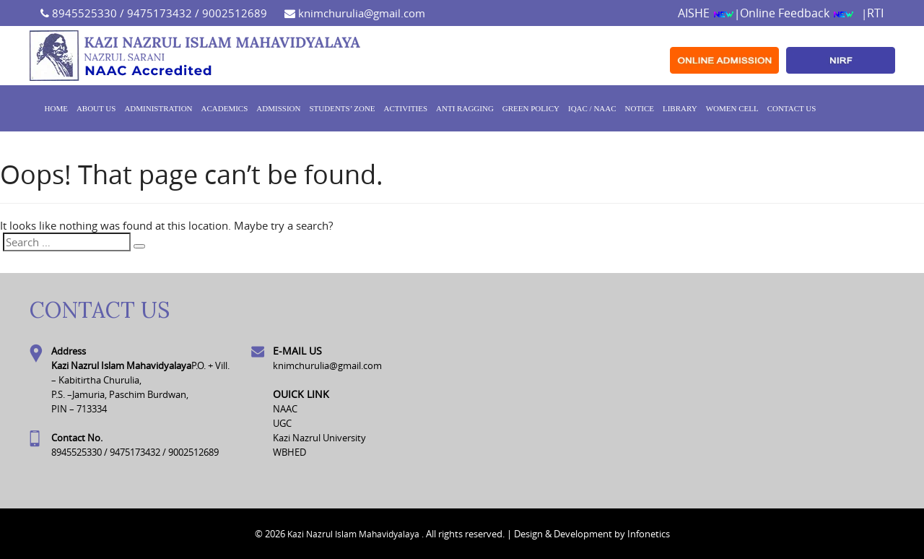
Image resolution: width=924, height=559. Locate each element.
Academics (224, 108)
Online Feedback (797, 13)
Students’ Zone (342, 108)
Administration (158, 108)
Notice (639, 108)
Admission (278, 108)
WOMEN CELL (732, 108)
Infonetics (648, 533)
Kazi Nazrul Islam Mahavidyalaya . (355, 534)
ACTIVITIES (406, 108)
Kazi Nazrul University (319, 437)
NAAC (285, 408)
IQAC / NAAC (592, 108)
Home (56, 108)
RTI (875, 13)
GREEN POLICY (530, 108)
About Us (96, 108)
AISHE (706, 13)
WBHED (289, 452)
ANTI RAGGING (465, 108)
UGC (282, 423)
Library (680, 108)
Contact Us (791, 108)
